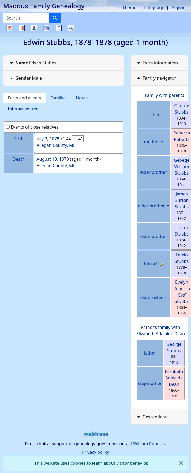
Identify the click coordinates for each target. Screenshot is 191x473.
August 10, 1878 (52, 159)
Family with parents (164, 95)
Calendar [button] (46, 28)
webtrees (95, 434)
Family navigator (156, 78)
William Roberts (149, 444)
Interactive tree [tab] (23, 109)
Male (25, 78)
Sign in (179, 7)
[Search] (55, 18)
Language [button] (154, 7)
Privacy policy (95, 452)
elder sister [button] (152, 297)
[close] (181, 463)
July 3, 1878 (47, 139)
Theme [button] (130, 7)
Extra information (157, 63)
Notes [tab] (82, 98)
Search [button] (71, 28)
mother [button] (152, 142)
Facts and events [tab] (24, 98)
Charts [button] (22, 28)
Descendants (152, 417)
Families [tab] (58, 98)
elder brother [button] (152, 206)
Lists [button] (34, 28)
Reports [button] (59, 28)
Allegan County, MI (55, 145)
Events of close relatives (32, 127)
